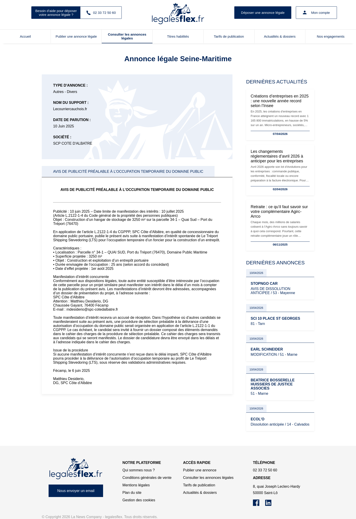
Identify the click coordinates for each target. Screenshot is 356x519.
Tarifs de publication (229, 36)
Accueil (25, 36)
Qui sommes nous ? (138, 470)
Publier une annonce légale (76, 36)
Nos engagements (331, 36)
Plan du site (131, 493)
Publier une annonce (199, 470)
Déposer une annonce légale (263, 13)
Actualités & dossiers (280, 36)
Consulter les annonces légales (127, 36)
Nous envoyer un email (75, 491)
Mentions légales (136, 485)
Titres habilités (178, 36)
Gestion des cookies (138, 500)
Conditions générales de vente (146, 478)
